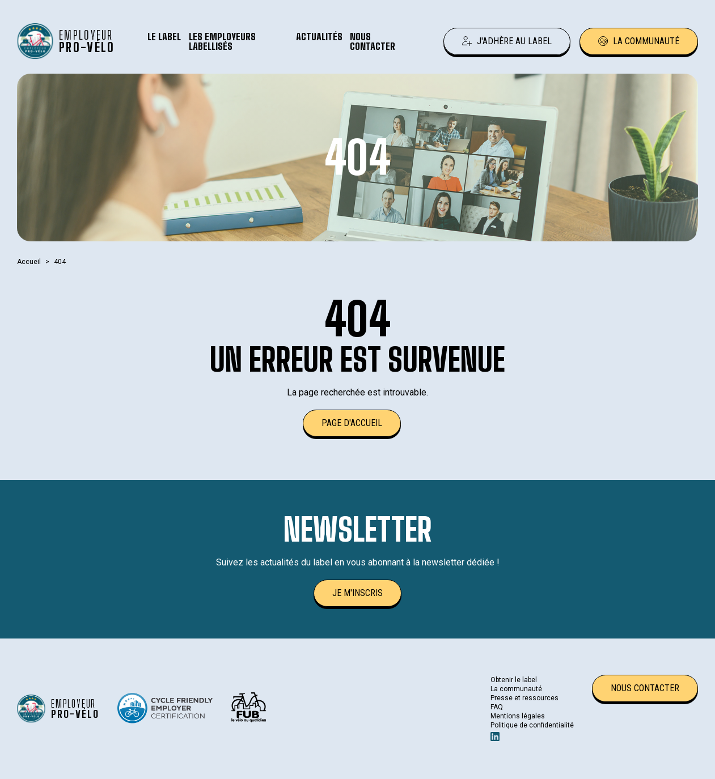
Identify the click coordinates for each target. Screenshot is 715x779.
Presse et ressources (524, 698)
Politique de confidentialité (532, 725)
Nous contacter (372, 41)
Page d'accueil (351, 423)
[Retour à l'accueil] (68, 41)
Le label (164, 36)
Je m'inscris (357, 593)
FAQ (496, 707)
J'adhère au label (507, 41)
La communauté (638, 41)
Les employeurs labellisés (222, 41)
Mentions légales (517, 716)
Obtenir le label (513, 680)
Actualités (319, 36)
